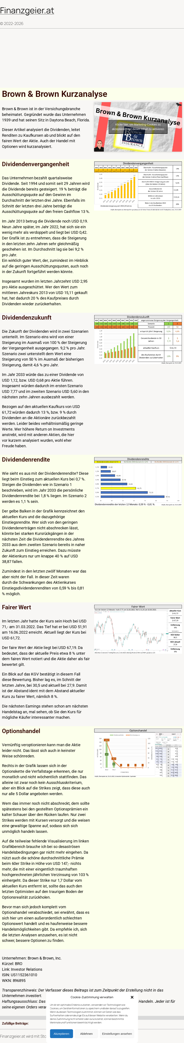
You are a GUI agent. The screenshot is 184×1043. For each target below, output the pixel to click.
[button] (132, 997)
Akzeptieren (61, 1033)
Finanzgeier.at (27, 10)
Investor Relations (26, 969)
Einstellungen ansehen (117, 1033)
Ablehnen (86, 1033)
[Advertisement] (92, 58)
